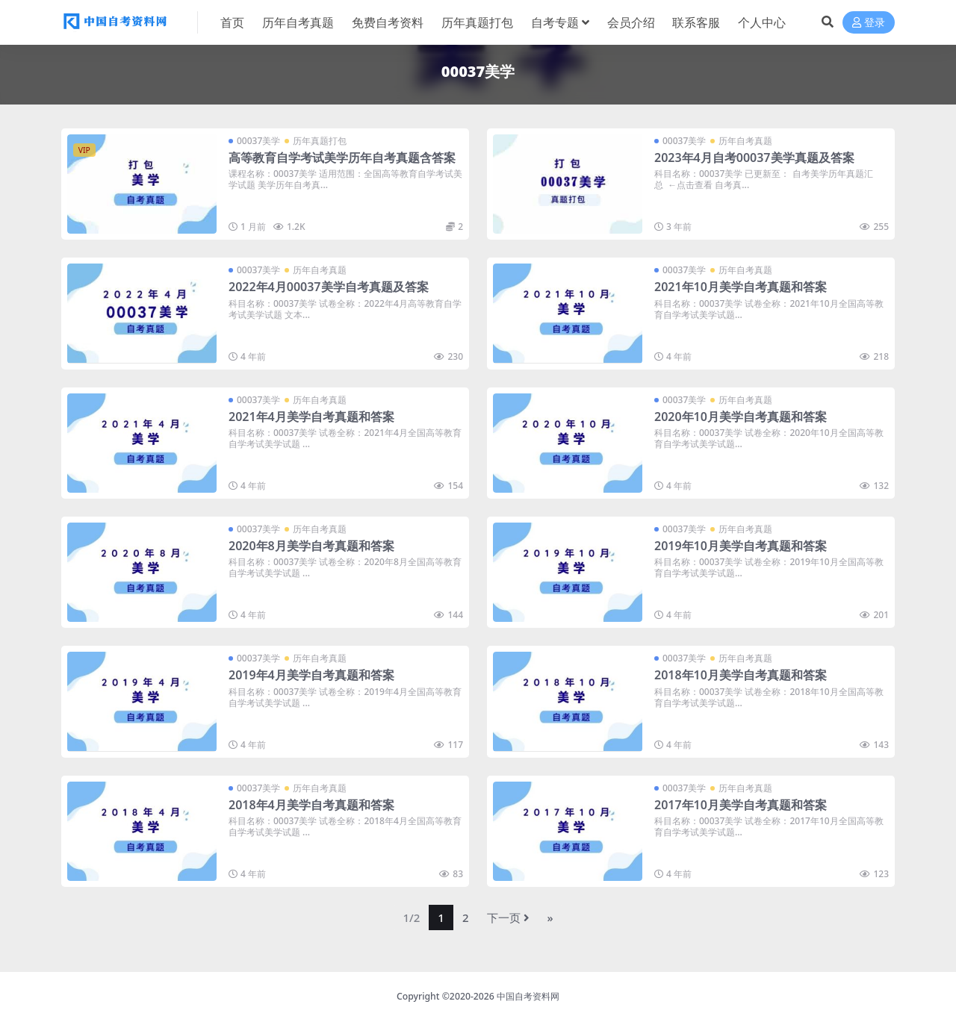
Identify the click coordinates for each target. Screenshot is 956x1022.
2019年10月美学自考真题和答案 (740, 546)
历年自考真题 (745, 140)
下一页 (508, 917)
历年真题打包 (320, 140)
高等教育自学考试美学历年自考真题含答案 (342, 157)
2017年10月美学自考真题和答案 (740, 805)
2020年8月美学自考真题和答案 (311, 546)
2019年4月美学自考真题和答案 (311, 675)
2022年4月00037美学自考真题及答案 (329, 286)
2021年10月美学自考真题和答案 (740, 286)
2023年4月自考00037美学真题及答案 (754, 157)
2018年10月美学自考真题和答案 (740, 675)
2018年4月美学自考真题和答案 (311, 805)
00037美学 (258, 140)
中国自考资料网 (528, 996)
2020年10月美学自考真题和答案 (740, 416)
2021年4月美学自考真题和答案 (311, 416)
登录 (868, 22)
